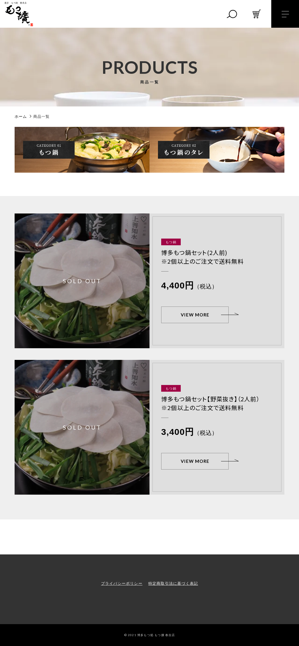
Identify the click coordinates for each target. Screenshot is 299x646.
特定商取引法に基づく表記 (173, 583)
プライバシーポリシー (121, 583)
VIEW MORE (195, 314)
